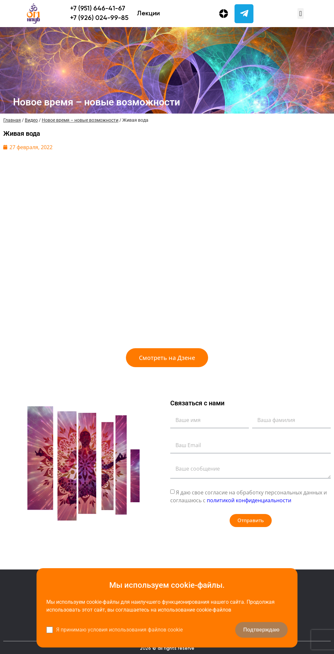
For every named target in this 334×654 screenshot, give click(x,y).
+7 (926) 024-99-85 (99, 18)
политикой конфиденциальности (249, 500)
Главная (12, 120)
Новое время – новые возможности (80, 120)
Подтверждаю (261, 629)
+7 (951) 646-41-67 (97, 9)
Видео (31, 120)
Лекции (148, 13)
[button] (300, 13)
